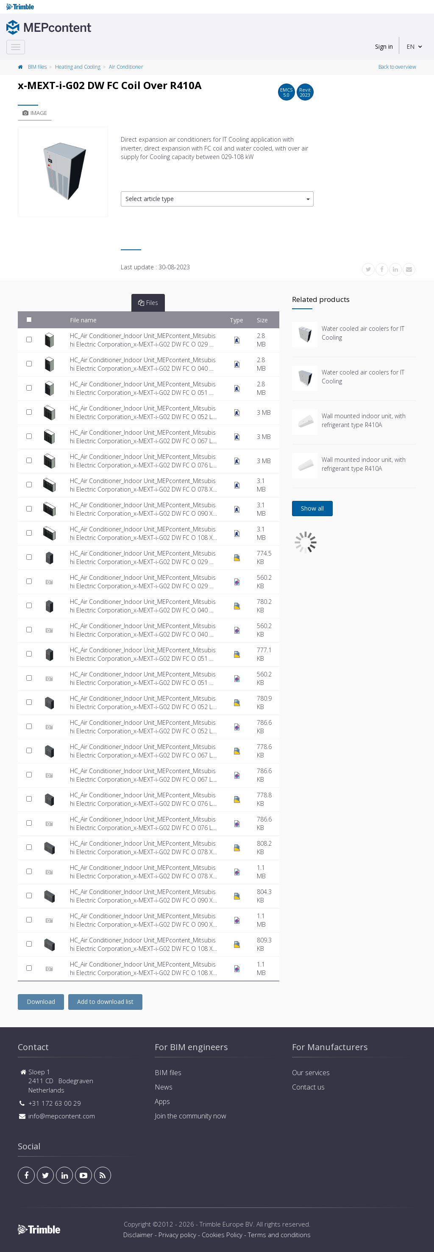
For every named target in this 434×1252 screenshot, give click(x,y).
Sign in (384, 46)
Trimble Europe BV (226, 1224)
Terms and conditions (279, 1234)
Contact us (308, 1087)
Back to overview (397, 66)
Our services (311, 1072)
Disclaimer (138, 1234)
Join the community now (190, 1116)
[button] (217, 199)
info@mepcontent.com (61, 1116)
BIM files (37, 66)
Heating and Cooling (77, 66)
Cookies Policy (222, 1234)
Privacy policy (177, 1234)
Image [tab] (34, 113)
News (163, 1087)
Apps (162, 1101)
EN (410, 46)
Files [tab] (148, 303)
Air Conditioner (126, 66)
